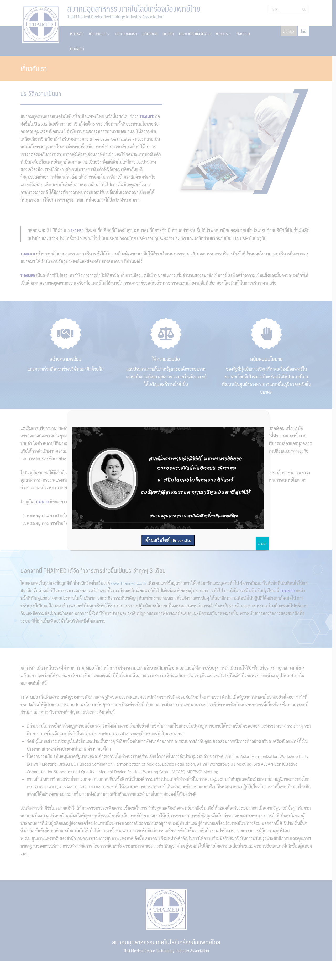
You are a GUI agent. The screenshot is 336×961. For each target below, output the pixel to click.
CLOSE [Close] (262, 543)
